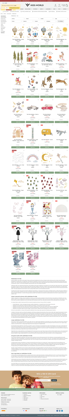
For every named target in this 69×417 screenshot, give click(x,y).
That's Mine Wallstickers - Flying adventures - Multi (32, 40)
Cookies (61, 415)
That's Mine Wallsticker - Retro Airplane (61, 140)
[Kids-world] (34, 5)
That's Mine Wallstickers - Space (61, 190)
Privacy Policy (48, 415)
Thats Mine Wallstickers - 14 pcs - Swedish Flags (32, 191)
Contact (3, 392)
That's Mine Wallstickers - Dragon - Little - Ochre (18, 191)
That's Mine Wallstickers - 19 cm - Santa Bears (32, 64)
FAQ (41, 397)
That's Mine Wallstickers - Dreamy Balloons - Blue (47, 40)
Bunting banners (3, 20)
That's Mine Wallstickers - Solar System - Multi (32, 90)
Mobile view (66, 415)
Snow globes (3, 31)
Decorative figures (3, 21)
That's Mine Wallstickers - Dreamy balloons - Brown (18, 40)
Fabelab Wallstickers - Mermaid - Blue (32, 216)
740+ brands (5, 11)
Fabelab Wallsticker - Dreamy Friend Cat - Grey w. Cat (47, 241)
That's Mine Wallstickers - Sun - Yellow (61, 40)
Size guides (25, 400)
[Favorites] (23, 24)
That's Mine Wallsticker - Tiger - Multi (61, 90)
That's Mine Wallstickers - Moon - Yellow (47, 165)
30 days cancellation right (26, 11)
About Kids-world (43, 394)
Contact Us (25, 394)
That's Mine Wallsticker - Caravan (47, 139)
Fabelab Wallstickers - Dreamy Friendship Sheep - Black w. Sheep (18, 241)
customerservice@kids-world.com (9, 394)
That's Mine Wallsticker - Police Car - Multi (33, 115)
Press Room (42, 396)
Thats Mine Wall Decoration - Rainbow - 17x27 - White (61, 216)
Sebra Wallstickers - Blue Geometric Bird (18, 267)
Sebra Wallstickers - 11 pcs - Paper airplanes (18, 165)
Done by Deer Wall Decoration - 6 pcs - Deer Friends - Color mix (47, 64)
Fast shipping (52, 11)
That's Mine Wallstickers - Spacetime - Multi (18, 115)
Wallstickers (14, 13)
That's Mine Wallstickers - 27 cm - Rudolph (18, 90)
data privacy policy (50, 389)
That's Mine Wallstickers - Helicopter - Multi (61, 115)
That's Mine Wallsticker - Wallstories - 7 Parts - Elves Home (18, 140)
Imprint (52, 415)
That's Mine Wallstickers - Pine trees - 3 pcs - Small (18, 64)
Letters (2, 24)
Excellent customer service (61, 11)
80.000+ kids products (14, 11)
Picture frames (3, 27)
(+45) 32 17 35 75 (7, 395)
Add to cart (18, 46)
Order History (26, 397)
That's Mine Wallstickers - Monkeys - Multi (47, 90)
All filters (60, 21)
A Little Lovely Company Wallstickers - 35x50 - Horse (47, 216)
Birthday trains (3, 18)
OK (6, 7)
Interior (5, 13)
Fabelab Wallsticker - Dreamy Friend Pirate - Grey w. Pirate (33, 241)
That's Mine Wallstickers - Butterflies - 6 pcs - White (18, 216)
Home (2, 13)
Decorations (9, 13)
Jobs (41, 395)
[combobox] (18, 44)
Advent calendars (3, 17)
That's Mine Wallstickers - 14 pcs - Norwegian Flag (47, 191)
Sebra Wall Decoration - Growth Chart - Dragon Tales (32, 140)
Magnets (2, 25)
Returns (25, 396)
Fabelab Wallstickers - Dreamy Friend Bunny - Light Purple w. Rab (61, 241)
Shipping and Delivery (27, 395)
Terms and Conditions (41, 415)
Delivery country (57, 415)
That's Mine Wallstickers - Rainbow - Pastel (33, 165)
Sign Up (54, 380)
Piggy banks (3, 28)
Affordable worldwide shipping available (39, 11)
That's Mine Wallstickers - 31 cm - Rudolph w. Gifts (61, 64)
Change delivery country (14, 7)
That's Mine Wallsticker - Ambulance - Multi (47, 115)
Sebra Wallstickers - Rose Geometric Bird (32, 267)
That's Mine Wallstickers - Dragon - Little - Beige (61, 165)
